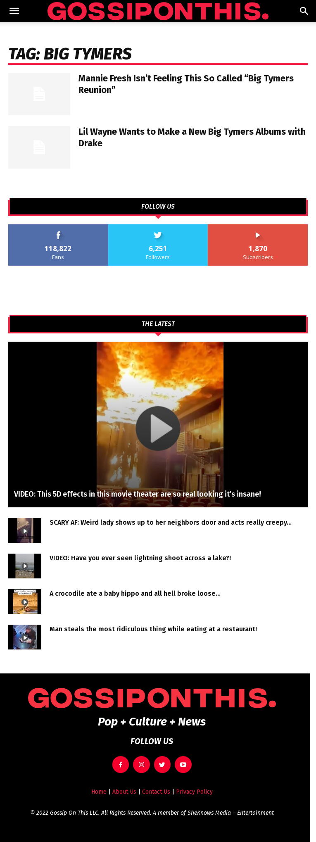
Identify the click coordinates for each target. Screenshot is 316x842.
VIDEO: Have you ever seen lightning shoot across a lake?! (140, 558)
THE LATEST (158, 324)
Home (99, 791)
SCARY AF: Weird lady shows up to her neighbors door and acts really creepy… (171, 522)
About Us (124, 791)
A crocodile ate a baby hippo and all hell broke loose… (135, 593)
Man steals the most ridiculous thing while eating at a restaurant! (153, 629)
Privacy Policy (194, 791)
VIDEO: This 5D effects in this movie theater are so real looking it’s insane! (137, 494)
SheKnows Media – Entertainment (231, 812)
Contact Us (156, 791)
